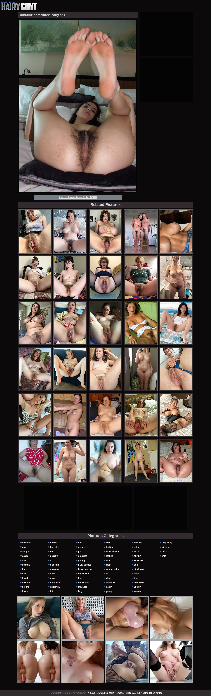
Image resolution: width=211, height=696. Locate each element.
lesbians (110, 547)
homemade (83, 573)
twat (136, 578)
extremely (55, 587)
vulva (164, 551)
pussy (109, 591)
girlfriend (82, 547)
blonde (53, 543)
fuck (80, 543)
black (25, 591)
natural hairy (112, 569)
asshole (26, 565)
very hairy (167, 543)
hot (80, 578)
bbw (24, 573)
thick (136, 573)
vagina (137, 591)
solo (136, 565)
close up (54, 565)
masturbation (112, 551)
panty (109, 587)
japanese (82, 587)
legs (108, 543)
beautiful (26, 582)
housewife (83, 582)
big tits (25, 587)
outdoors (110, 582)
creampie (55, 569)
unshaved (139, 582)
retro (136, 547)
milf (108, 560)
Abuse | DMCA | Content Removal (106, 693)
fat (51, 591)
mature (109, 556)
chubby (54, 556)
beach (25, 578)
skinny (137, 556)
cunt (52, 573)
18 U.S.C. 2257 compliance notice (144, 693)
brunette (54, 547)
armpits (26, 551)
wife (164, 556)
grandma (82, 556)
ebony (53, 578)
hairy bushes (84, 565)
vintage (165, 547)
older (108, 578)
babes (25, 569)
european (55, 582)
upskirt (137, 587)
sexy (136, 551)
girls (80, 551)
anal (24, 547)
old (107, 573)
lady (80, 591)
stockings (139, 569)
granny (81, 560)
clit (51, 560)
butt (52, 551)
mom (108, 565)
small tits (138, 560)
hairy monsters (85, 569)
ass (24, 560)
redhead (138, 543)
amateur (26, 543)
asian (25, 556)
